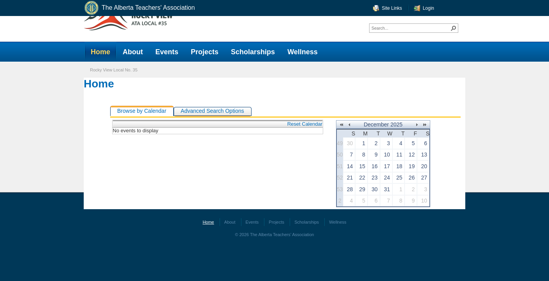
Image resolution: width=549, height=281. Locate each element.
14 (350, 166)
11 (399, 154)
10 (387, 154)
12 (412, 154)
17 (387, 166)
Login (428, 8)
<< (341, 124)
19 (412, 166)
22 (362, 177)
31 (387, 189)
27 (424, 177)
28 (350, 189)
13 (424, 154)
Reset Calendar (304, 124)
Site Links (392, 8)
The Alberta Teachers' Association (139, 8)
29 (362, 189)
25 (399, 177)
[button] (453, 28)
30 (350, 143)
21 (350, 177)
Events (252, 222)
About (230, 222)
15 (362, 166)
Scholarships (306, 222)
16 (374, 166)
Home (99, 84)
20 (424, 166)
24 (387, 177)
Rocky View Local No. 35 (113, 70)
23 (374, 177)
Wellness (337, 222)
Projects (276, 222)
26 (412, 177)
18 (399, 166)
